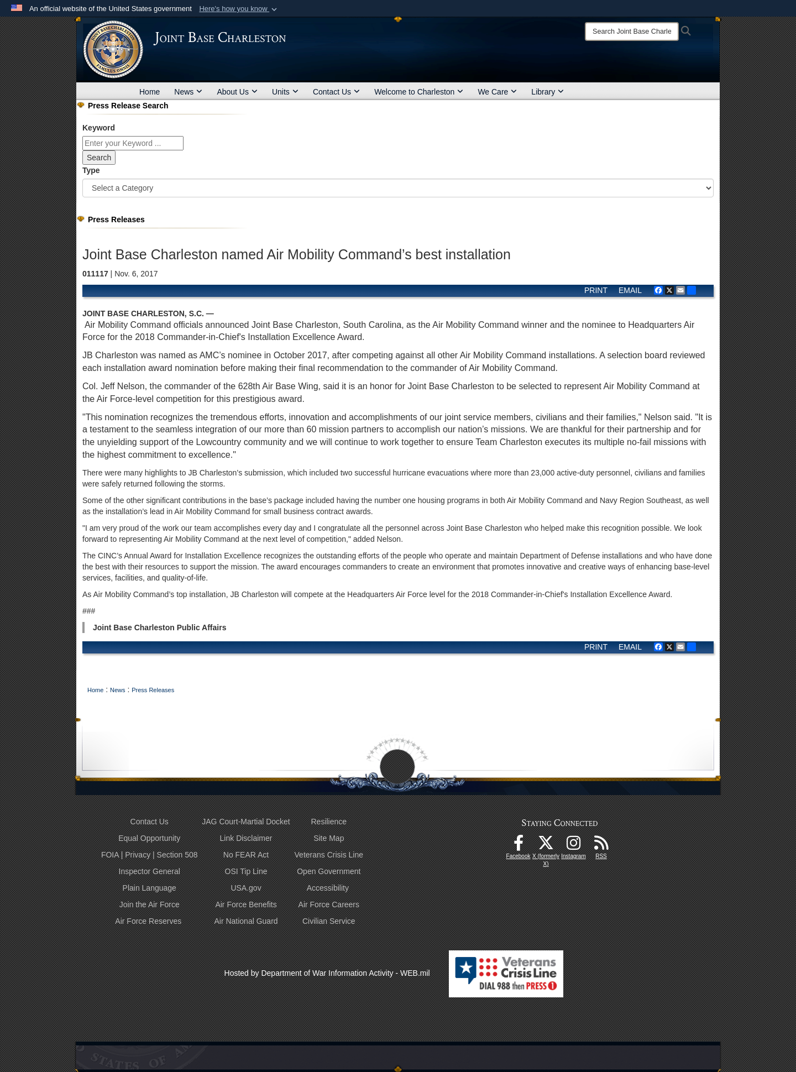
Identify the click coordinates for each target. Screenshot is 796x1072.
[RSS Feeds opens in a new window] (601, 845)
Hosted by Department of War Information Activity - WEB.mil (327, 973)
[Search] (632, 31)
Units (285, 91)
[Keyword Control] (133, 143)
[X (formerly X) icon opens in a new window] (546, 845)
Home (149, 91)
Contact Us (336, 91)
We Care (497, 91)
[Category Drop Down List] (398, 188)
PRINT (596, 290)
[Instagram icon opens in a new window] (574, 845)
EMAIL (630, 290)
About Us (237, 91)
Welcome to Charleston (418, 91)
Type (91, 170)
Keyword (98, 127)
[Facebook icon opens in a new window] (518, 845)
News (188, 91)
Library (547, 91)
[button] (239, 8)
